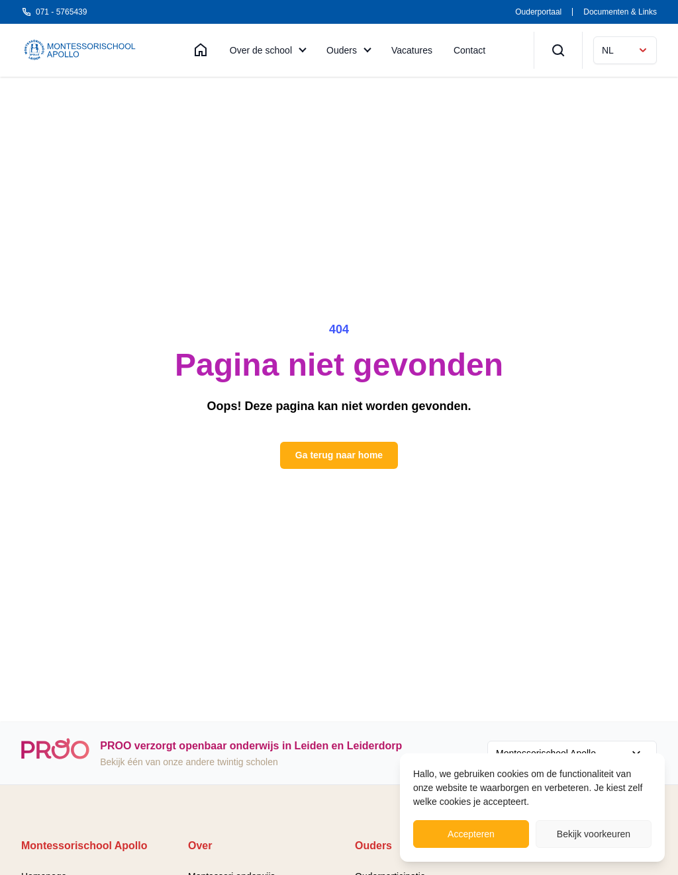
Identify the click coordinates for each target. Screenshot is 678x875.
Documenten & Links (620, 12)
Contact (469, 50)
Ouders (341, 50)
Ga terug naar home (339, 455)
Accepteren (471, 834)
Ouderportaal (538, 12)
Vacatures (411, 50)
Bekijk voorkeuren (593, 834)
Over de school (261, 50)
